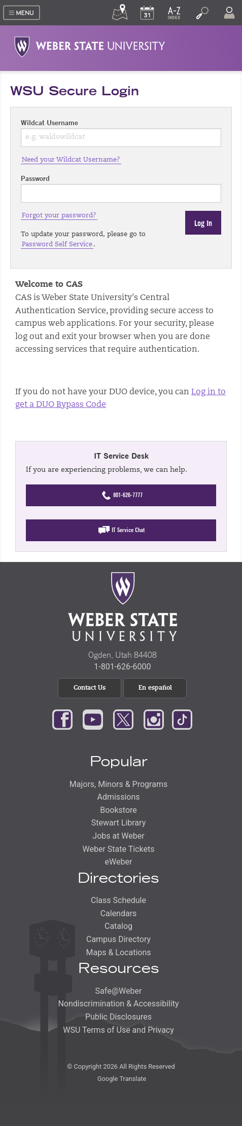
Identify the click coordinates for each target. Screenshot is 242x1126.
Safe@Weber (118, 991)
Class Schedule (118, 900)
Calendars (118, 913)
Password (35, 178)
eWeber (118, 862)
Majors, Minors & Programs (118, 784)
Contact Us (90, 688)
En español (155, 688)
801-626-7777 (121, 495)
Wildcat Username (49, 122)
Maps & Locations (118, 952)
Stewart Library (118, 823)
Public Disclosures (118, 1017)
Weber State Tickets (119, 849)
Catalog (118, 926)
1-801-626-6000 (122, 666)
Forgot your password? (59, 215)
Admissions (118, 797)
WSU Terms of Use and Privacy (118, 1030)
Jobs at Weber (118, 836)
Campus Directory (118, 939)
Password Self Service (57, 244)
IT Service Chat (121, 530)
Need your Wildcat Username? (71, 160)
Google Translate (121, 1078)
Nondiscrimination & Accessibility (118, 1003)
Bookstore (118, 810)
